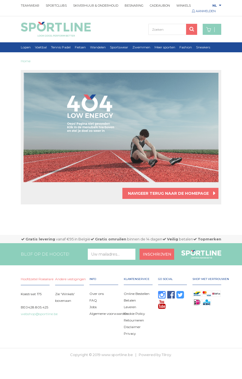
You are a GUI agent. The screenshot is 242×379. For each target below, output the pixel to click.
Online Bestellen (137, 294)
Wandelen (98, 47)
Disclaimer (132, 327)
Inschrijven (157, 254)
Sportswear (119, 47)
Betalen (130, 300)
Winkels (183, 5)
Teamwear (30, 5)
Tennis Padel (61, 47)
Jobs (93, 307)
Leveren (130, 307)
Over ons (96, 294)
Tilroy (166, 354)
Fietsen (80, 47)
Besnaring (134, 5)
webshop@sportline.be (39, 314)
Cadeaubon (160, 5)
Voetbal (41, 47)
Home (25, 61)
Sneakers (203, 47)
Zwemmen (141, 47)
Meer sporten (165, 47)
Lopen (26, 47)
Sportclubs (56, 5)
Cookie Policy (134, 313)
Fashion (185, 47)
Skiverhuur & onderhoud (95, 5)
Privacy (130, 333)
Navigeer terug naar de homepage (168, 193)
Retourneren (134, 320)
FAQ (93, 300)
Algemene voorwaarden (108, 313)
